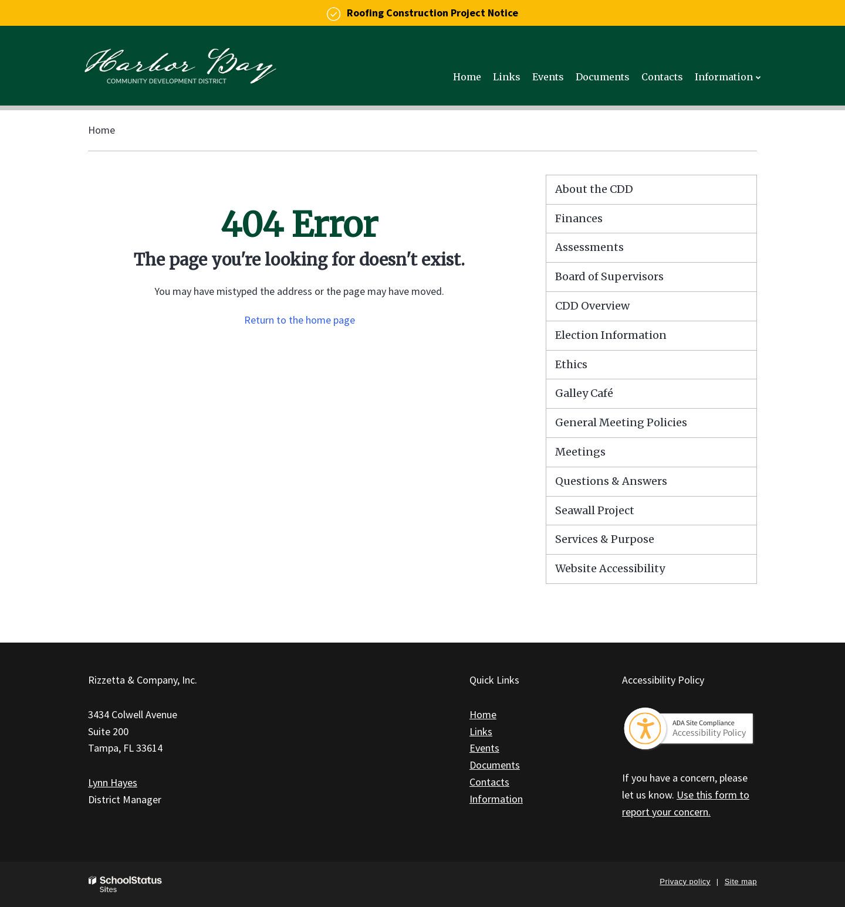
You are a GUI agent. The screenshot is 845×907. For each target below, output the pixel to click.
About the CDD (594, 189)
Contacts (489, 782)
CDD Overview (592, 305)
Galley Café (584, 393)
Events (484, 748)
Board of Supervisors (609, 276)
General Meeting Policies (621, 422)
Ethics (571, 364)
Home (101, 130)
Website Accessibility (610, 568)
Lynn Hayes (112, 782)
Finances (579, 218)
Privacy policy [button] (685, 881)
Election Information (611, 335)
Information (496, 799)
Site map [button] (741, 881)
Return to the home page (299, 320)
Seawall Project (594, 510)
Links (480, 731)
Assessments (589, 247)
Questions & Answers (611, 481)
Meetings (580, 451)
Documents (494, 765)
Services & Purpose (604, 539)
